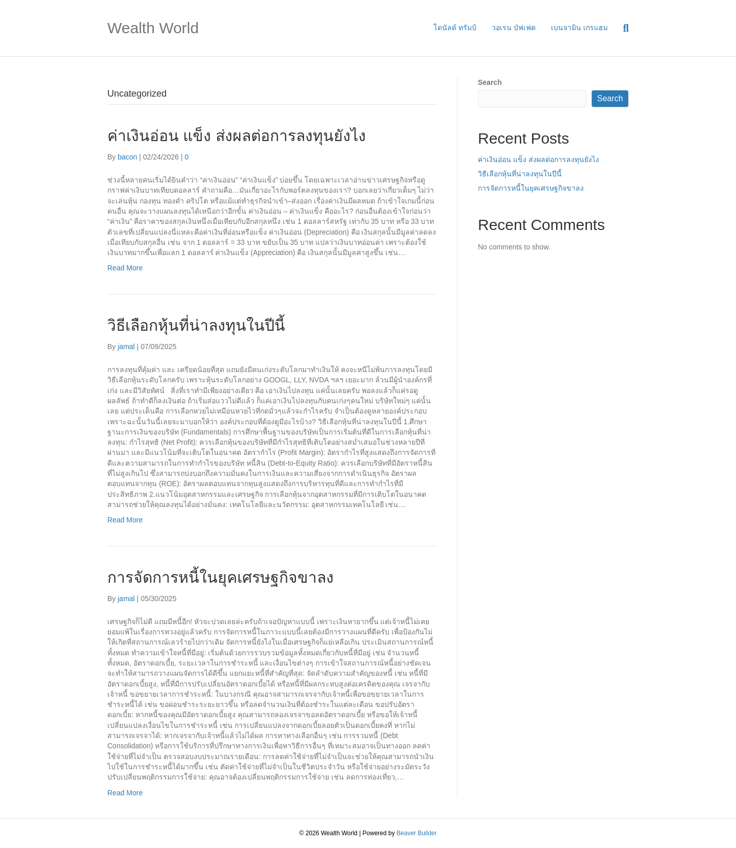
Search (490, 82)
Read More (125, 268)
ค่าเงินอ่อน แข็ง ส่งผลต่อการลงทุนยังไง (236, 135)
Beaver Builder (417, 833)
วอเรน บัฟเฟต (514, 28)
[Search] (622, 28)
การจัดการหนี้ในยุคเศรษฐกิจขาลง (220, 577)
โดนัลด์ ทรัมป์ (454, 28)
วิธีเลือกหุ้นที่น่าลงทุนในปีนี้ (196, 325)
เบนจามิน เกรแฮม (579, 28)
